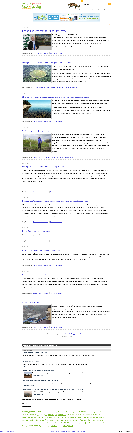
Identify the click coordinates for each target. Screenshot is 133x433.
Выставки (32, 415)
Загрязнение (98, 417)
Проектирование (94, 412)
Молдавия (68, 425)
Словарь (100, 9)
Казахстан (26, 417)
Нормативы (107, 9)
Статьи (94, 9)
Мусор (78, 423)
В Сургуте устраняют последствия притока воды (41, 250)
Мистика (25, 420)
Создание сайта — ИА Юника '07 (8, 431)
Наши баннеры (73, 431)
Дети (44, 423)
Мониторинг (51, 423)
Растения (100, 420)
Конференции (35, 417)
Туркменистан (33, 426)
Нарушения (52, 417)
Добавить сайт (81, 431)
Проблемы (95, 414)
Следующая (75, 334)
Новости (81, 9)
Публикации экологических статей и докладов (48, 87)
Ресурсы (60, 426)
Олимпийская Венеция (31, 302)
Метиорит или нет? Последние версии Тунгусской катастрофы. (47, 62)
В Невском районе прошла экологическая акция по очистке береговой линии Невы (55, 201)
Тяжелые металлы (96, 423)
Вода (85, 420)
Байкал (64, 423)
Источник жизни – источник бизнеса (36, 275)
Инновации (87, 417)
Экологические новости (40, 53)
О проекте (57, 431)
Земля (54, 426)
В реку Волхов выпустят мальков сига (37, 231)
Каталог (88, 9)
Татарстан (62, 412)
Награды (57, 420)
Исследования (26, 423)
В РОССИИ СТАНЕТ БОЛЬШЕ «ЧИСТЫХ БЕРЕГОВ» (44, 31)
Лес (46, 420)
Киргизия (25, 414)
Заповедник (25, 426)
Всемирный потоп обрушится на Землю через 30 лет (43, 166)
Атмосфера (84, 423)
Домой (75, 9)
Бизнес (58, 423)
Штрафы (103, 412)
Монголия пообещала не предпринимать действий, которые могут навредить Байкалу (56, 97)
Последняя (84, 334)
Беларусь (39, 420)
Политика (88, 414)
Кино (80, 417)
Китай (33, 423)
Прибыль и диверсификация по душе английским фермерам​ (46, 131)
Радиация (78, 414)
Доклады (32, 412)
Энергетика (71, 414)
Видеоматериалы (66, 420)
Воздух (68, 412)
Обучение (59, 417)
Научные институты (45, 426)
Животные (92, 420)
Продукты (72, 423)
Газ (81, 420)
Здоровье (40, 415)
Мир (83, 414)
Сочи (104, 423)
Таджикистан (60, 414)
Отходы (81, 412)
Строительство (70, 417)
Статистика (38, 423)
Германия (49, 414)
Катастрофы (75, 420)
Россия (101, 414)
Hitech (25, 412)
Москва (51, 420)
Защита (44, 417)
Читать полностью (56, 53)
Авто (87, 412)
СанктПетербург (53, 412)
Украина (74, 412)
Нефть (32, 420)
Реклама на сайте (65, 431)
